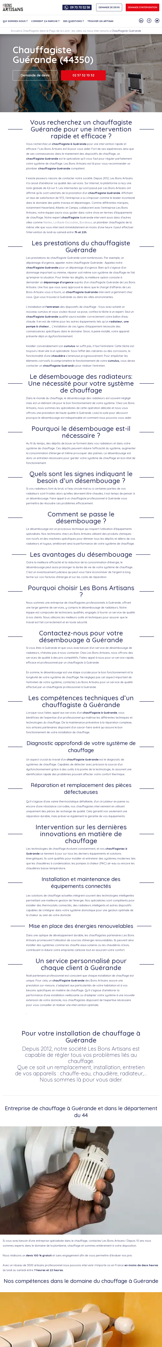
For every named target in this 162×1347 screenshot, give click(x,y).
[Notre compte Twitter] (157, 20)
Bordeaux (86, 222)
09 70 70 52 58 (80, 7)
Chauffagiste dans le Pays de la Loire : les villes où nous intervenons (65, 31)
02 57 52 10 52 (83, 75)
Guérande (86, 217)
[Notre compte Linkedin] (141, 20)
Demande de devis (35, 75)
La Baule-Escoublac (66, 222)
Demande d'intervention (142, 7)
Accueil (15, 31)
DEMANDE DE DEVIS (109, 7)
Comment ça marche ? (45, 21)
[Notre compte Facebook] (149, 20)
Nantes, (48, 222)
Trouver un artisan (100, 21)
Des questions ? (73, 21)
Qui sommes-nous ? (15, 21)
